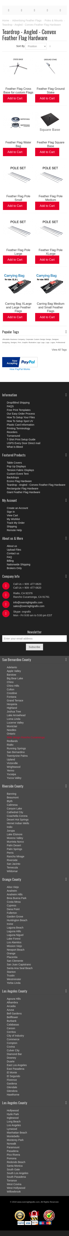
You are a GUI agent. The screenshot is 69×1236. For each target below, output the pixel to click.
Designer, (55, 339)
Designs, (14, 342)
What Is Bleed (15, 446)
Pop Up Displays (16, 466)
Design (42, 339)
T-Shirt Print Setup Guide (21, 439)
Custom (36, 339)
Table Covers (14, 462)
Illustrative (32, 342)
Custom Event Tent (18, 473)
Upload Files (14, 549)
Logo (38, 342)
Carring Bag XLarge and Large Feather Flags (18, 307)
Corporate (29, 339)
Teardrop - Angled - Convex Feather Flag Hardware (36, 484)
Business (13, 339)
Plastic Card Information (20, 424)
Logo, (43, 342)
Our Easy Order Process (21, 413)
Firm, (20, 342)
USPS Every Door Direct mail (23, 443)
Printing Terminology (18, 428)
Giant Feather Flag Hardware (23, 492)
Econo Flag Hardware (19, 481)
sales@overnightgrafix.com (28, 606)
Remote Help (14, 530)
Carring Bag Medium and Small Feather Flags (50, 307)
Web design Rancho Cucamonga (26, 737)
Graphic (25, 342)
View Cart (12, 515)
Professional (60, 342)
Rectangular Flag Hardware (22, 488)
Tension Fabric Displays (20, 470)
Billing (10, 560)
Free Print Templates (19, 409)
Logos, (52, 342)
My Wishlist (13, 519)
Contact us (13, 553)
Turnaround (13, 435)
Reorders (12, 432)
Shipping (12, 526)
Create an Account (17, 508)
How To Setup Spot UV (20, 421)
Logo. (48, 342)
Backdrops (13, 477)
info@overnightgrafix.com (28, 602)
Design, (49, 339)
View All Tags (59, 349)
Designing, (6, 342)
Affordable (6, 339)
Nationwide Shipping (18, 564)
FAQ (9, 557)
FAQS (10, 406)
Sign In (11, 511)
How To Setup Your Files (21, 417)
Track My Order (16, 522)
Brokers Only (14, 568)
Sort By (20, 46)
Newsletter (34, 632)
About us (12, 546)
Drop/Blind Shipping (18, 402)
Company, (21, 339)
